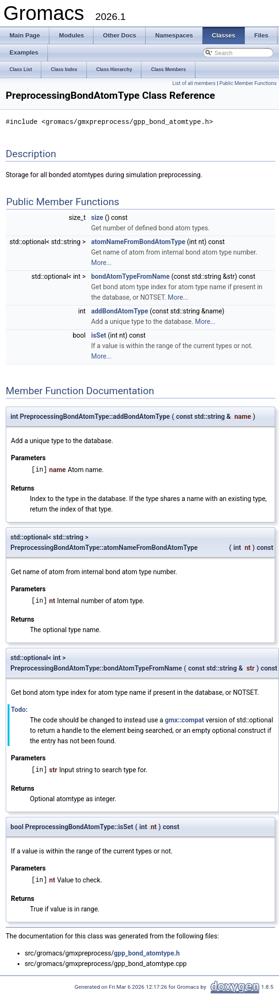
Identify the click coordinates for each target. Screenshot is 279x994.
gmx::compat (184, 719)
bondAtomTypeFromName (130, 276)
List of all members (193, 83)
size (97, 217)
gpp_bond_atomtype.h (147, 952)
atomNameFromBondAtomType (138, 241)
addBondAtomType (119, 310)
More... (101, 262)
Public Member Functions (248, 83)
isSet (98, 335)
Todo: (19, 709)
